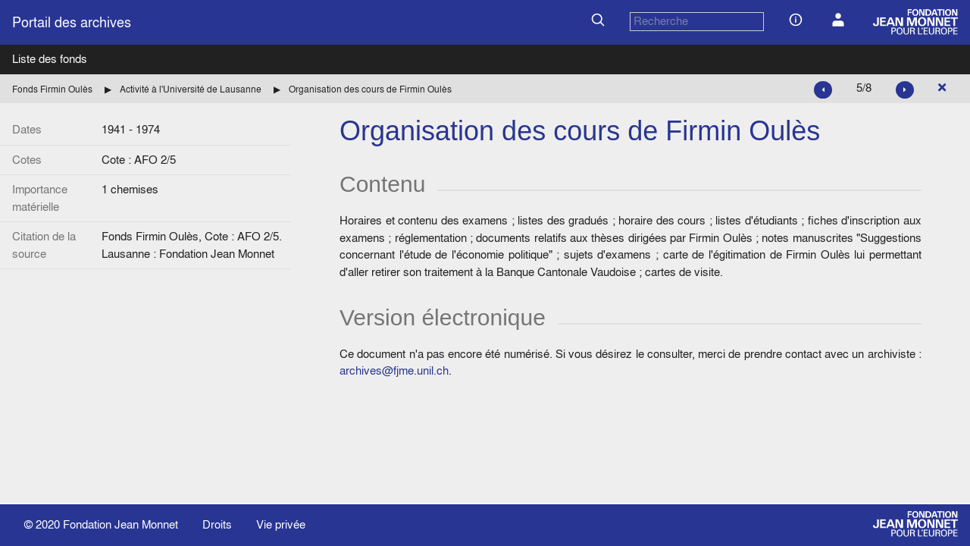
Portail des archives (71, 22)
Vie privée (280, 524)
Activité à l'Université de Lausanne (190, 89)
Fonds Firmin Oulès (52, 89)
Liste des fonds (49, 59)
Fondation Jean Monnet (120, 524)
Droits (217, 524)
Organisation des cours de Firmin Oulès (370, 89)
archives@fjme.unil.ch (394, 370)
